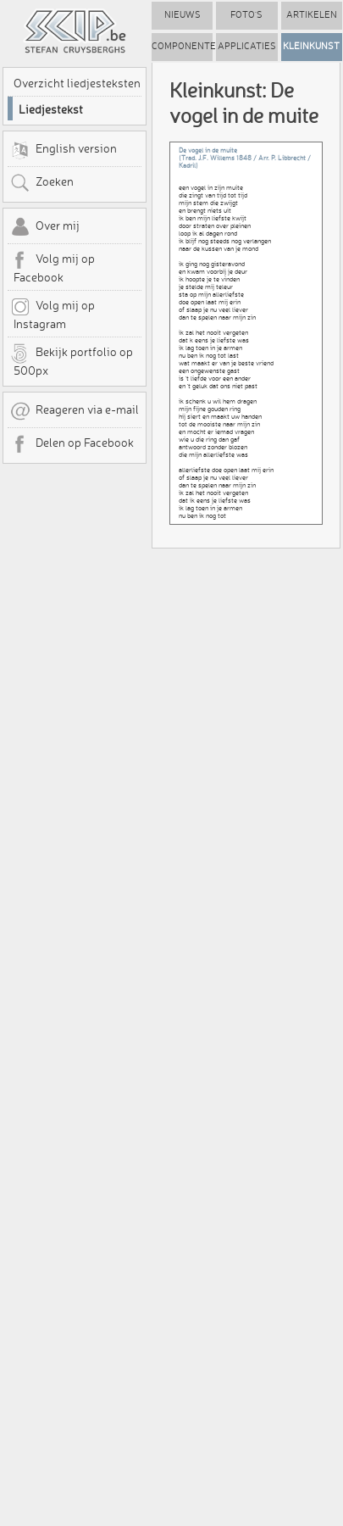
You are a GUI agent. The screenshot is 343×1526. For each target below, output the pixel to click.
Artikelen (311, 14)
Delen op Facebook (72, 444)
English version (63, 150)
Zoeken (42, 183)
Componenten (182, 46)
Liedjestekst (51, 109)
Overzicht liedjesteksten (77, 83)
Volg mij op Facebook (52, 267)
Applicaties (247, 46)
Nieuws (182, 14)
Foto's (246, 14)
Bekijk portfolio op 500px (71, 360)
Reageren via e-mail (74, 411)
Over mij (45, 227)
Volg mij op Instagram (52, 314)
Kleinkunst (311, 46)
